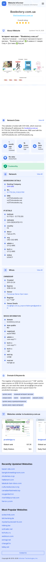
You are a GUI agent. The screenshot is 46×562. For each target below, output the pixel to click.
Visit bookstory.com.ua (23, 15)
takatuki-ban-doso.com (11, 483)
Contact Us (23, 553)
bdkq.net (5, 547)
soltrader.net (7, 529)
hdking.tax (6, 525)
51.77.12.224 (11, 192)
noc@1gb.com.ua (13, 306)
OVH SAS (10, 186)
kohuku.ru (6, 533)
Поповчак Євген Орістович (17, 294)
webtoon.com (7, 536)
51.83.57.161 (20, 192)
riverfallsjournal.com (10, 498)
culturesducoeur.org (10, 487)
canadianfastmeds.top (11, 490)
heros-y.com (7, 501)
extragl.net (6, 540)
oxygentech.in (8, 494)
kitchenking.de (8, 518)
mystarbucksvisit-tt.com (12, 522)
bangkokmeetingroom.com (13, 472)
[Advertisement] (23, 51)
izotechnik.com (8, 515)
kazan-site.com (8, 469)
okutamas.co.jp (8, 476)
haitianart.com (8, 480)
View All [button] (41, 120)
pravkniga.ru (9, 439)
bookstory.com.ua (30, 128)
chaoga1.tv (6, 543)
